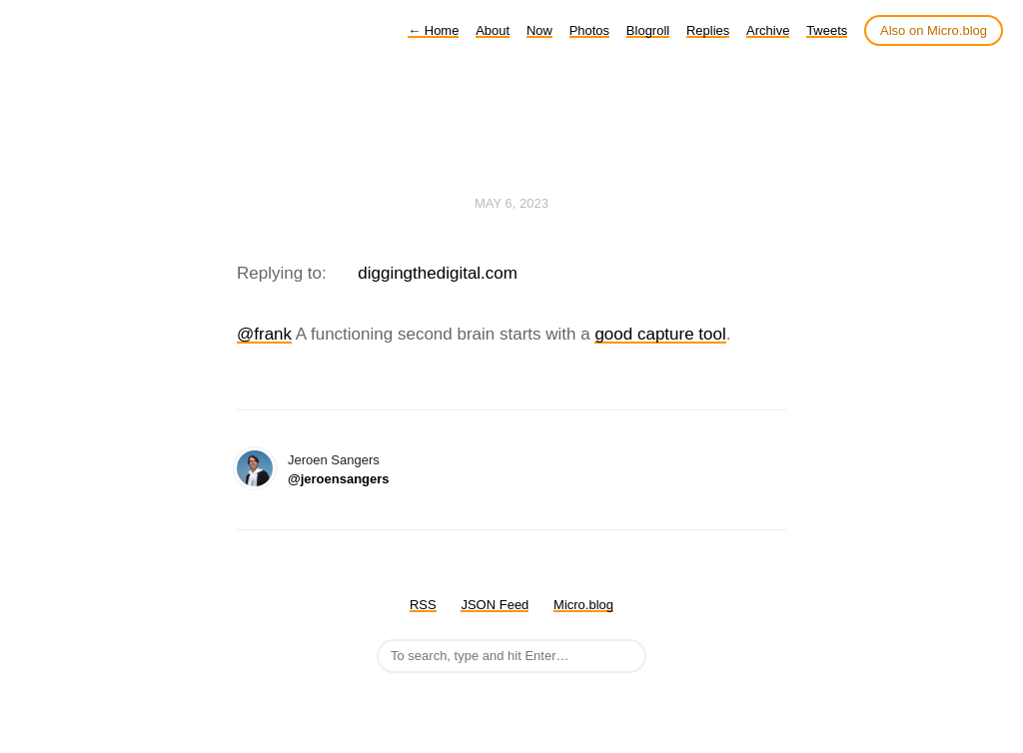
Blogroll (647, 30)
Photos (589, 30)
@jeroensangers (339, 478)
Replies (707, 30)
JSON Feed (494, 604)
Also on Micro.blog (933, 30)
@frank (264, 334)
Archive (767, 30)
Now (539, 30)
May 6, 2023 (511, 203)
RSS (423, 604)
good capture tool (659, 334)
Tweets (826, 30)
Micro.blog (583, 604)
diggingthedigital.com (437, 273)
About (493, 30)
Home (433, 30)
